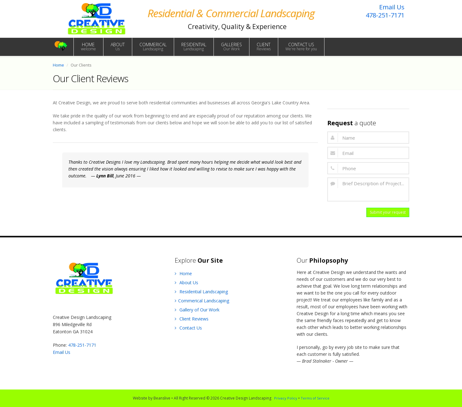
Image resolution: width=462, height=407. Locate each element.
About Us (186, 282)
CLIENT (264, 47)
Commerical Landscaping (202, 301)
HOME (88, 47)
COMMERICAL (153, 47)
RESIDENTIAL (193, 47)
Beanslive (161, 398)
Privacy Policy (285, 398)
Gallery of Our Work (197, 310)
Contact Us (188, 328)
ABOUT (118, 47)
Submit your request (388, 212)
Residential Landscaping (201, 292)
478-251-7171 (385, 15)
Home (58, 65)
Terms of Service (315, 398)
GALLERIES (231, 47)
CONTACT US (301, 47)
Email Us (391, 7)
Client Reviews (191, 319)
